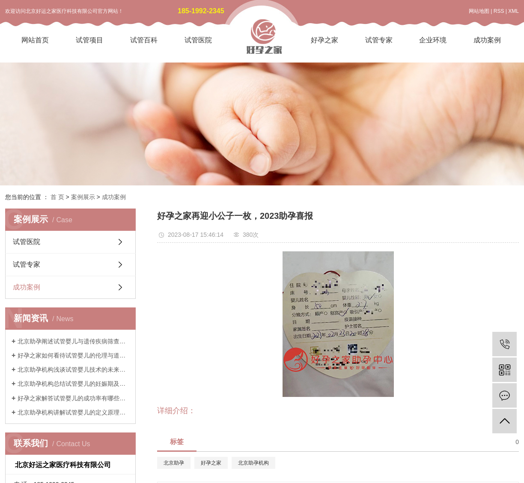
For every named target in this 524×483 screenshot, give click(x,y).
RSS (499, 11)
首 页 (57, 197)
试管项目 (89, 40)
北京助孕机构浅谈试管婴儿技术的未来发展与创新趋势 (73, 369)
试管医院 (198, 40)
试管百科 (144, 40)
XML (513, 11)
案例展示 (83, 197)
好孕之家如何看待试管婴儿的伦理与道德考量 (73, 355)
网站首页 (35, 40)
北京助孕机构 (253, 463)
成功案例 (487, 40)
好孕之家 (324, 40)
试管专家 (379, 40)
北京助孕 (174, 463)
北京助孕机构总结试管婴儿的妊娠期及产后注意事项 (73, 383)
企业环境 (433, 40)
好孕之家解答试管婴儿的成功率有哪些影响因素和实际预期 (73, 398)
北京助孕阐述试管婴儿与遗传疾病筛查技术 (73, 341)
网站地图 (479, 11)
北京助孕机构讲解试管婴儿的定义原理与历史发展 (73, 412)
